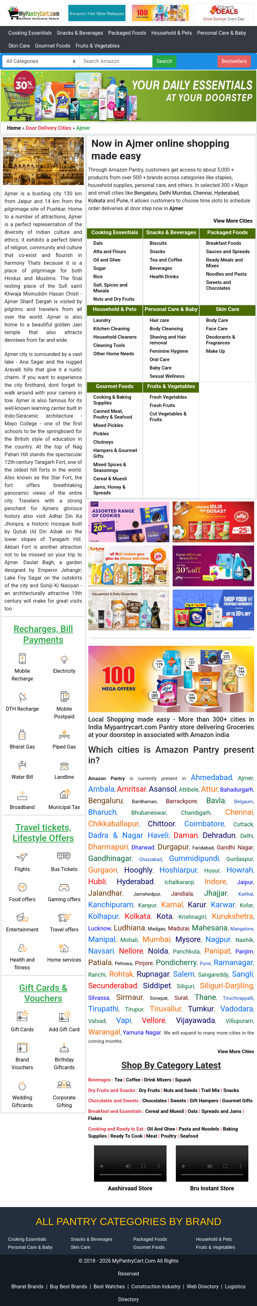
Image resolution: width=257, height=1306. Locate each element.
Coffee (133, 1080)
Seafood (189, 1136)
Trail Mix (210, 1090)
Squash (183, 1080)
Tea (119, 1080)
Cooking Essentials (30, 33)
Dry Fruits (149, 1090)
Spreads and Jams (221, 1111)
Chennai (202, 193)
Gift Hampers (204, 1101)
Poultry (168, 1136)
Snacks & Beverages (80, 33)
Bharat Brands (27, 1287)
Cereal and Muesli (164, 1111)
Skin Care (19, 46)
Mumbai (181, 193)
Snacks (231, 1090)
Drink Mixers (157, 1080)
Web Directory (202, 1287)
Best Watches (109, 1287)
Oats (193, 1111)
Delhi (165, 193)
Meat (151, 1136)
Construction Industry (155, 1287)
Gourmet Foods (52, 46)
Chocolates (154, 1101)
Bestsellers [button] (234, 61)
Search (164, 61)
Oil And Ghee (161, 1129)
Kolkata (97, 201)
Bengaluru (145, 193)
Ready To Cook (126, 1136)
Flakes (95, 1118)
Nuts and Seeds (181, 1090)
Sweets (178, 1101)
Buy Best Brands (68, 1287)
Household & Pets (171, 33)
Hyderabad (226, 193)
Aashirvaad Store (130, 1188)
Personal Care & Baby (221, 33)
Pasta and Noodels (199, 1129)
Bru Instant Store (212, 1188)
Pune (122, 201)
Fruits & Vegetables (97, 46)
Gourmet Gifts (237, 1101)
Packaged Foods (127, 33)
